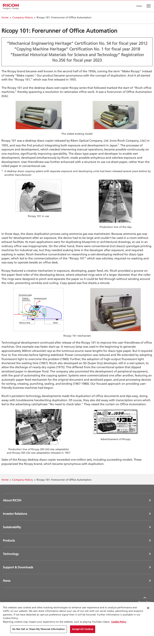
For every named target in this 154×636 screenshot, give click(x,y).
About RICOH (12, 500)
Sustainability (12, 527)
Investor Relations (15, 513)
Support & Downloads (18, 567)
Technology (11, 553)
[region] (77, 619)
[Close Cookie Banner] (148, 608)
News (6, 580)
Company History (22, 17)
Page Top (144, 602)
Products (9, 540)
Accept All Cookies (82, 629)
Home (5, 17)
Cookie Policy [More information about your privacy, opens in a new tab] (118, 621)
